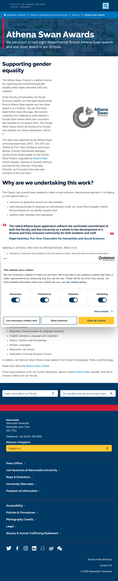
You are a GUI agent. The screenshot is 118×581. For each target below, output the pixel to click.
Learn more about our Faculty (21, 393)
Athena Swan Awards (94, 15)
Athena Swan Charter (37, 366)
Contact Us (106, 565)
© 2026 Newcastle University (96, 571)
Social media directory (100, 559)
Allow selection (59, 320)
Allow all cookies (96, 320)
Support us (15, 448)
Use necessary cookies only (21, 320)
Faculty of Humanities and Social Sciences (49, 15)
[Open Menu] (113, 6)
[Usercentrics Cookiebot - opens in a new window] (101, 258)
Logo (5, 5)
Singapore (24, 442)
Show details (101, 311)
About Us (76, 15)
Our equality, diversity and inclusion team (84, 393)
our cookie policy (76, 282)
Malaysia (11, 442)
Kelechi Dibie (40, 158)
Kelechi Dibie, (82, 372)
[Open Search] (106, 6)
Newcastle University (16, 15)
